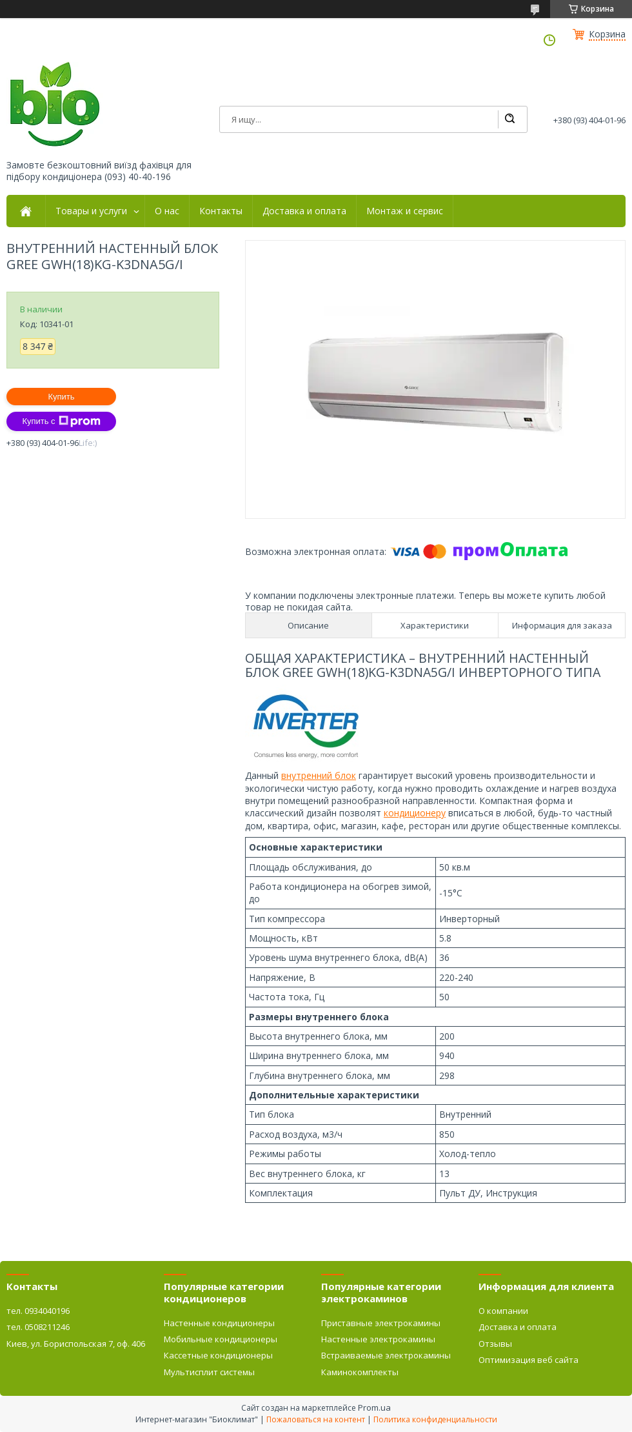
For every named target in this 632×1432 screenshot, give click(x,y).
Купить (61, 396)
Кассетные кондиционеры (218, 1355)
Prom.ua (374, 1407)
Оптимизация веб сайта (528, 1360)
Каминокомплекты (360, 1372)
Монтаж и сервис (404, 211)
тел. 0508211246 (38, 1327)
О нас (167, 211)
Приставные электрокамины (380, 1323)
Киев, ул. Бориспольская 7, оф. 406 (75, 1343)
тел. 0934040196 (38, 1310)
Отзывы (495, 1343)
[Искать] (509, 119)
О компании (503, 1310)
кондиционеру (415, 813)
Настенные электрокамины (378, 1339)
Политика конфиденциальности (435, 1419)
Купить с (61, 421)
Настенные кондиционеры (219, 1323)
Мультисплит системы (209, 1372)
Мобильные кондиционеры (220, 1339)
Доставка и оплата (304, 211)
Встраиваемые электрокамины (386, 1355)
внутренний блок (318, 775)
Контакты (220, 211)
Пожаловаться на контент (315, 1419)
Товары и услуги (91, 211)
